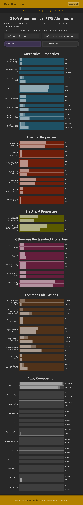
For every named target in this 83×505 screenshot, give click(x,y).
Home (6, 11)
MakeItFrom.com (14, 4)
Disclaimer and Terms (34, 500)
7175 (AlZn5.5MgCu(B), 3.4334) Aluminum (59, 36)
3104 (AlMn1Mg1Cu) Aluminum (17, 36)
